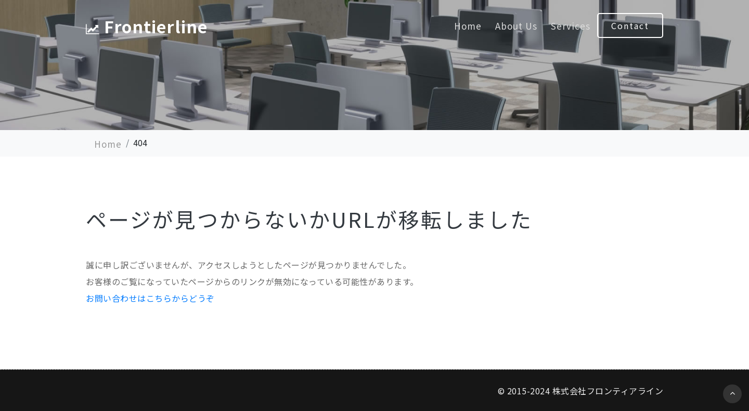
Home (468, 25)
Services (570, 25)
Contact (630, 25)
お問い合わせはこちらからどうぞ (150, 298)
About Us (516, 25)
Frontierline (147, 26)
